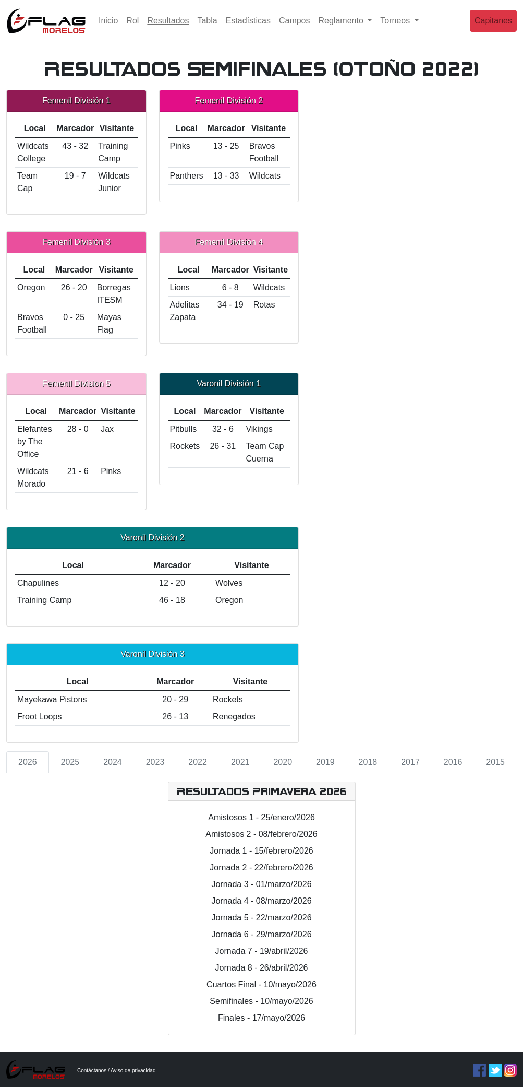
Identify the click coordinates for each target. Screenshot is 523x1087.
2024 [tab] (112, 762)
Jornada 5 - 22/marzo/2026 (261, 917)
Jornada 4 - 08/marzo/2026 (261, 900)
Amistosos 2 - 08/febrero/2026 (261, 834)
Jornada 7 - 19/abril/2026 (261, 951)
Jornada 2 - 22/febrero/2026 (261, 867)
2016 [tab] (453, 762)
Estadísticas (248, 28)
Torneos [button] (396, 28)
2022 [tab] (197, 762)
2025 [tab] (70, 762)
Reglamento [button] (342, 28)
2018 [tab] (368, 762)
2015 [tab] (495, 762)
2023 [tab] (155, 762)
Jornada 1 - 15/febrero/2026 (261, 850)
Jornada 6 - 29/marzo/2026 (261, 934)
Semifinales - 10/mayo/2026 (261, 1001)
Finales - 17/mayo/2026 (261, 1017)
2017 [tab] (410, 762)
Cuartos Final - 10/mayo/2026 (261, 984)
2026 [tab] (27, 762)
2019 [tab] (325, 762)
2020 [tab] (282, 762)
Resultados (170, 27)
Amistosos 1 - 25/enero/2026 (261, 817)
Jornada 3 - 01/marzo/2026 (261, 884)
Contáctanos (91, 1070)
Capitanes (493, 28)
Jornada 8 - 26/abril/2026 (261, 967)
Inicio (108, 28)
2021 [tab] (240, 762)
